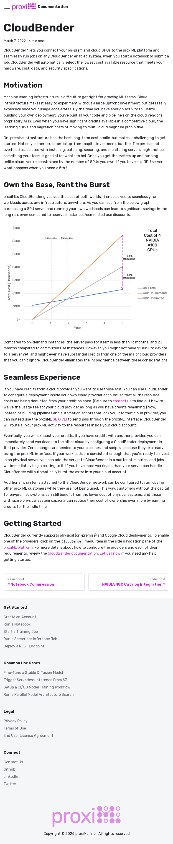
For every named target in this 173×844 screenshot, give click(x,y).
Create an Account (20, 617)
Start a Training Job (21, 631)
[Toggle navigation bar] (7, 6)
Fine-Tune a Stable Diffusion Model (33, 672)
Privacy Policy (16, 721)
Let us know (110, 553)
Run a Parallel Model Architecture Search (39, 694)
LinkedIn (11, 776)
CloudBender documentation (73, 553)
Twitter (10, 784)
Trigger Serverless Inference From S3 (35, 680)
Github (9, 769)
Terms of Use (15, 728)
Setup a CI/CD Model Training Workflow (37, 687)
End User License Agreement (28, 735)
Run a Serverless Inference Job (30, 639)
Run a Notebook (17, 624)
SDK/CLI (60, 419)
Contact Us (13, 762)
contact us (122, 401)
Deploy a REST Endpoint (24, 646)
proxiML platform (18, 547)
